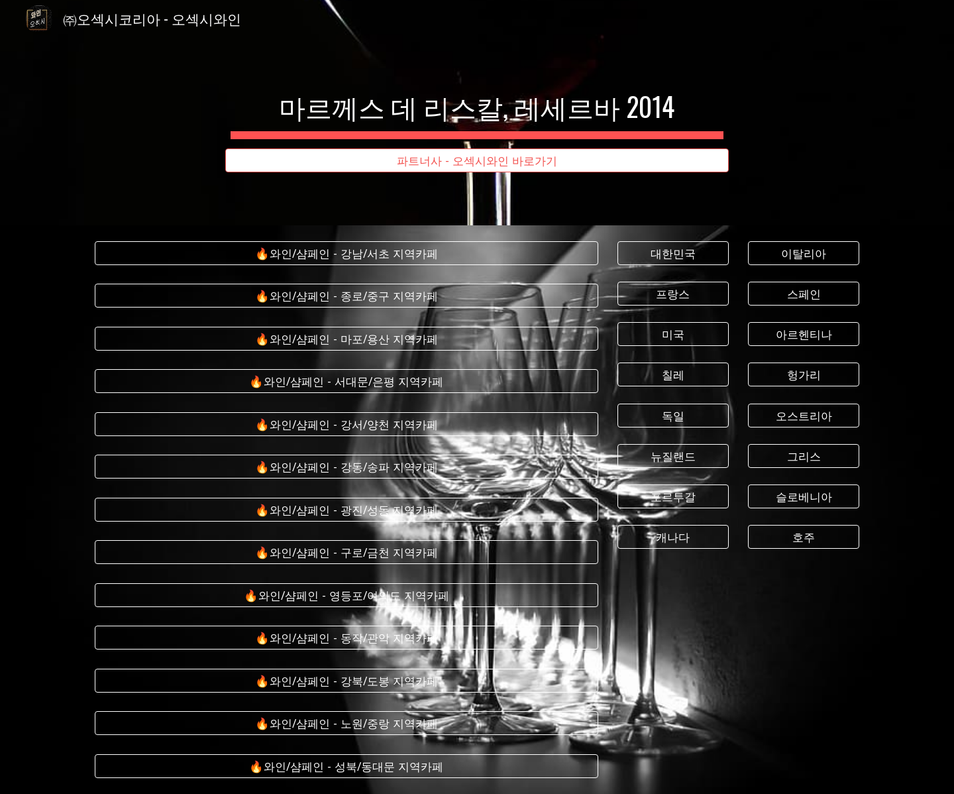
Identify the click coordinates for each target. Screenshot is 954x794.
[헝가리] (804, 375)
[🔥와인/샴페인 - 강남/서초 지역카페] (346, 253)
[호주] (804, 537)
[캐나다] (673, 537)
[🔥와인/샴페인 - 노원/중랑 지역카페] (346, 723)
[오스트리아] (804, 415)
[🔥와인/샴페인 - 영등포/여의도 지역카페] (346, 595)
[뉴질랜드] (673, 456)
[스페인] (804, 294)
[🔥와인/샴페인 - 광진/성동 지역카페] (346, 510)
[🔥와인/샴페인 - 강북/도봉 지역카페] (346, 681)
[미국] (673, 334)
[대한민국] (673, 253)
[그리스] (804, 456)
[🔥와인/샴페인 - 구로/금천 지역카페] (346, 552)
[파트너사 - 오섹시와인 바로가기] (477, 161)
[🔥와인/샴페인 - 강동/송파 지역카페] (346, 467)
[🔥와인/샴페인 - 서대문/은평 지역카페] (346, 381)
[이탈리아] (804, 253)
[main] (477, 100)
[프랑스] (673, 294)
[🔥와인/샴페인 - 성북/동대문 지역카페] (346, 766)
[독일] (673, 415)
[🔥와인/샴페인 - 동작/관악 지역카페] (346, 638)
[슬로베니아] (804, 497)
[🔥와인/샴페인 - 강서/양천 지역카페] (346, 424)
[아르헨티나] (804, 334)
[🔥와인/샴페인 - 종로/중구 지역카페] (346, 296)
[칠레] (673, 375)
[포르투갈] (673, 497)
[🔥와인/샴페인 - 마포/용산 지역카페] (346, 339)
